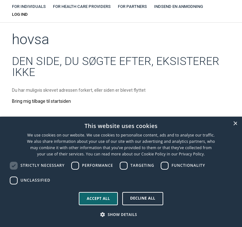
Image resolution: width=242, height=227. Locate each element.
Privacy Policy (191, 154)
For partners (132, 6)
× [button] (235, 123)
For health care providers (82, 6)
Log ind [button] (20, 14)
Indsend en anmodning (178, 6)
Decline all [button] (142, 198)
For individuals (29, 6)
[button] (121, 214)
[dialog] (121, 172)
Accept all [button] (98, 198)
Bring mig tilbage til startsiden (41, 101)
